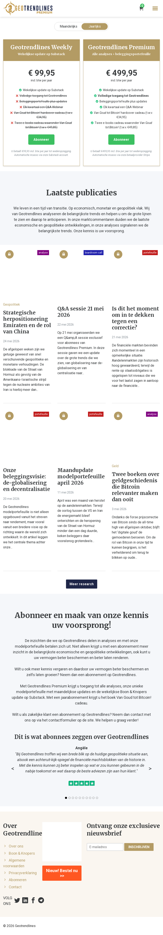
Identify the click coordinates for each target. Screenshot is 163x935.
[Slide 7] (87, 798)
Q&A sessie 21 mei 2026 (80, 312)
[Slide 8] (90, 798)
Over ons (16, 846)
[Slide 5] (80, 798)
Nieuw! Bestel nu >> (62, 873)
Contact (15, 887)
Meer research (82, 584)
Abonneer (41, 140)
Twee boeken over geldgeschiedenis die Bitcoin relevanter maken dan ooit (135, 487)
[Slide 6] (83, 798)
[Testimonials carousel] (81, 772)
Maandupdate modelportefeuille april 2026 (81, 476)
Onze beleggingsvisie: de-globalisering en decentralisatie (26, 479)
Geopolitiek (11, 304)
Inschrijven (138, 847)
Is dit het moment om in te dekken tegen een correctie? (135, 318)
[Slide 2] (70, 798)
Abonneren (17, 880)
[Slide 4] (76, 798)
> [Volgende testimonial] (150, 769)
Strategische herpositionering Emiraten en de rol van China (27, 322)
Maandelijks (68, 26)
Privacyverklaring (23, 873)
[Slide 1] (66, 798)
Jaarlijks (95, 26)
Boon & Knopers (22, 853)
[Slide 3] (73, 798)
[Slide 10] (97, 798)
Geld (115, 466)
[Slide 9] (93, 798)
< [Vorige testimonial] (12, 769)
